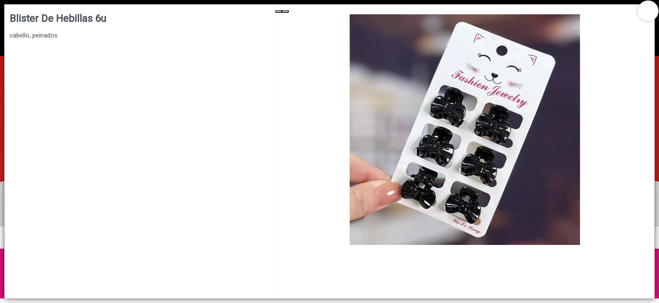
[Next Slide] (285, 11)
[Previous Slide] (278, 11)
